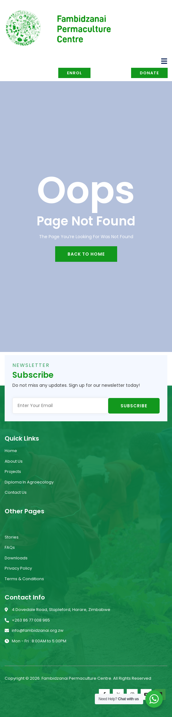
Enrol (74, 73)
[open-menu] (164, 61)
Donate (149, 73)
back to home (86, 254)
